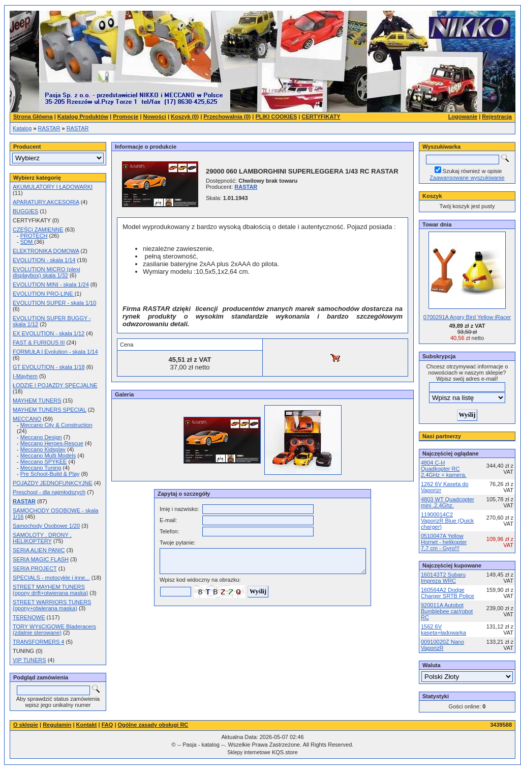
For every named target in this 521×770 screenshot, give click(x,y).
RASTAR (49, 128)
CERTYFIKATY (321, 116)
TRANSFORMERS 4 (38, 642)
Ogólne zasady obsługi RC (153, 725)
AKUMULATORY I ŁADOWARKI (53, 187)
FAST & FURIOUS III (39, 342)
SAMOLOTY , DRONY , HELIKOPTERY (42, 538)
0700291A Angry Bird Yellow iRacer (467, 317)
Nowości (154, 116)
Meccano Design (41, 437)
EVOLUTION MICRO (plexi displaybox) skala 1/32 (46, 272)
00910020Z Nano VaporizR (442, 645)
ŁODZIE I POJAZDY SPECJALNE (55, 385)
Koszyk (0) (185, 116)
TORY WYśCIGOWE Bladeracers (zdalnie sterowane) (54, 629)
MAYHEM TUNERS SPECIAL (49, 410)
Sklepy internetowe (248, 752)
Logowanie (462, 116)
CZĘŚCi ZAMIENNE (38, 229)
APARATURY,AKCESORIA (46, 202)
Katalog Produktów (82, 116)
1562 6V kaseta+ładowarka (443, 629)
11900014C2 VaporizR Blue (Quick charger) (447, 520)
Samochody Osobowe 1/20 (46, 526)
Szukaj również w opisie (472, 171)
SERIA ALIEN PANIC (39, 550)
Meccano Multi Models (48, 455)
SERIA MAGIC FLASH (41, 559)
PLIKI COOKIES (276, 116)
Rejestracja (497, 116)
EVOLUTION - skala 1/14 (44, 260)
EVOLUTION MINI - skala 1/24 (51, 284)
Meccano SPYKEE (43, 462)
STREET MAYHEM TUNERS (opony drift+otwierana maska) (50, 590)
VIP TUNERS (29, 660)
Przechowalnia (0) (227, 116)
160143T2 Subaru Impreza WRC (443, 578)
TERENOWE (29, 617)
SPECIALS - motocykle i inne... (51, 578)
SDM (27, 242)
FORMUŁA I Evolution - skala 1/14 (55, 352)
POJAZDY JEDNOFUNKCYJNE (53, 483)
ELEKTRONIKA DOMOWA (46, 251)
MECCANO (27, 419)
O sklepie (25, 725)
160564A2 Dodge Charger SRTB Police (447, 593)
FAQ (107, 725)
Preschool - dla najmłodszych (49, 492)
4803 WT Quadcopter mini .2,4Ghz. (447, 502)
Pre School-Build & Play (50, 474)
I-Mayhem (25, 376)
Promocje (125, 116)
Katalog (22, 128)
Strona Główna (33, 116)
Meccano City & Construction (56, 425)
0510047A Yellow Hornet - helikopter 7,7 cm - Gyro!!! (444, 542)
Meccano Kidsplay (43, 449)
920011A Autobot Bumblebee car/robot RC (447, 611)
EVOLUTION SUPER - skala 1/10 (54, 303)
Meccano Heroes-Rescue (51, 443)
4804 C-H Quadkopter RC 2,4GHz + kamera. (444, 469)
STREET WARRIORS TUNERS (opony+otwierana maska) (52, 605)
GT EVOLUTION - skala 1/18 (49, 367)
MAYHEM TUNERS (37, 400)
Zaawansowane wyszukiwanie (467, 178)
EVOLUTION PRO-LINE (44, 294)
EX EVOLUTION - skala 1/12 (48, 333)
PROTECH (34, 236)
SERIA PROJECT (35, 568)
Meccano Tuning (41, 468)
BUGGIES (25, 211)
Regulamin (57, 725)
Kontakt (86, 725)
